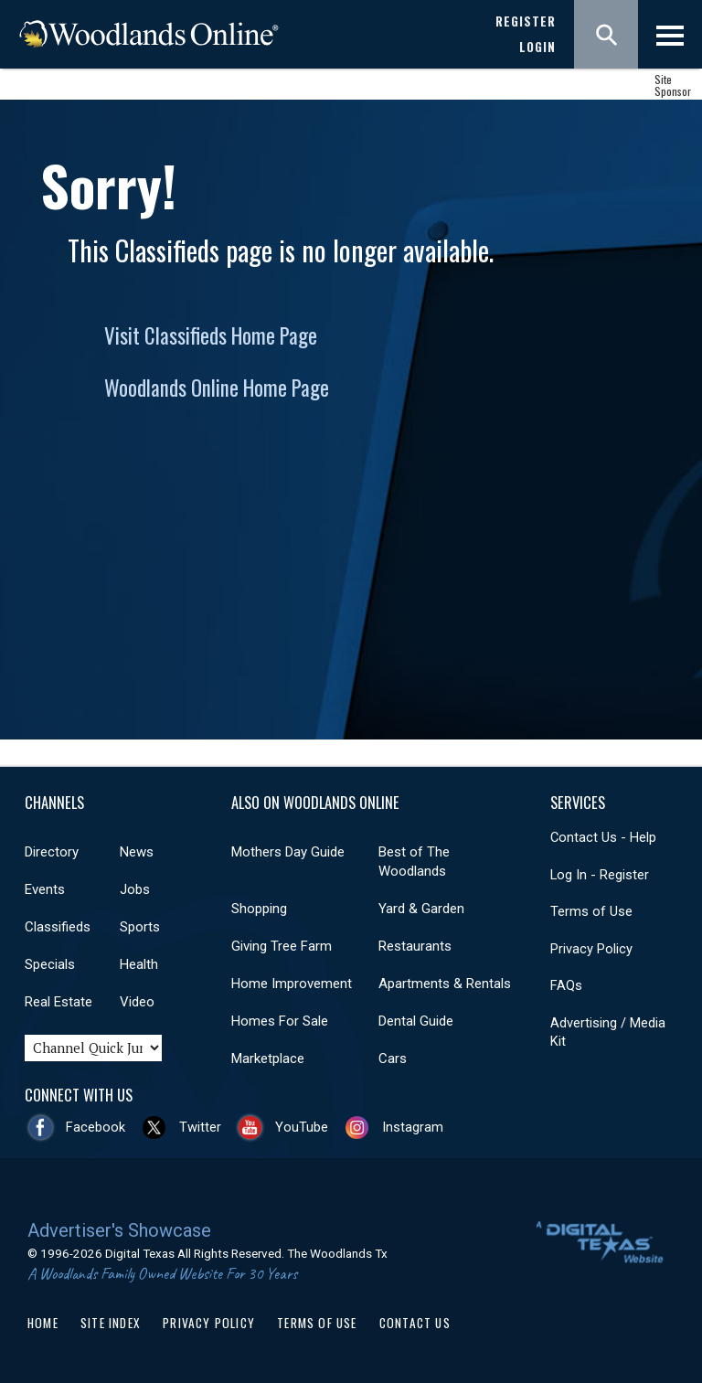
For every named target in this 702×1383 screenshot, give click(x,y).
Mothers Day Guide (288, 852)
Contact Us (415, 1323)
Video (137, 1002)
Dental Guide (415, 1021)
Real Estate (58, 1002)
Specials (50, 964)
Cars (392, 1058)
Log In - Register (599, 875)
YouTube (301, 1127)
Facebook (95, 1127)
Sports (140, 927)
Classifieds (57, 927)
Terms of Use (591, 911)
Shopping (259, 908)
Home (42, 1323)
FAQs (566, 985)
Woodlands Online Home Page (216, 387)
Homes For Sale (279, 1021)
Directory (52, 852)
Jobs (135, 889)
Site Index (110, 1323)
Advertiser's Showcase (119, 1230)
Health (139, 964)
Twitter (200, 1127)
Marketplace (267, 1058)
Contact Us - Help (603, 837)
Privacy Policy (591, 949)
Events (45, 889)
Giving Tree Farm (281, 946)
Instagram (412, 1127)
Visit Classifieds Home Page (210, 335)
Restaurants (415, 946)
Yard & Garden (421, 908)
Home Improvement (291, 983)
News (137, 852)
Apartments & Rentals (444, 983)
